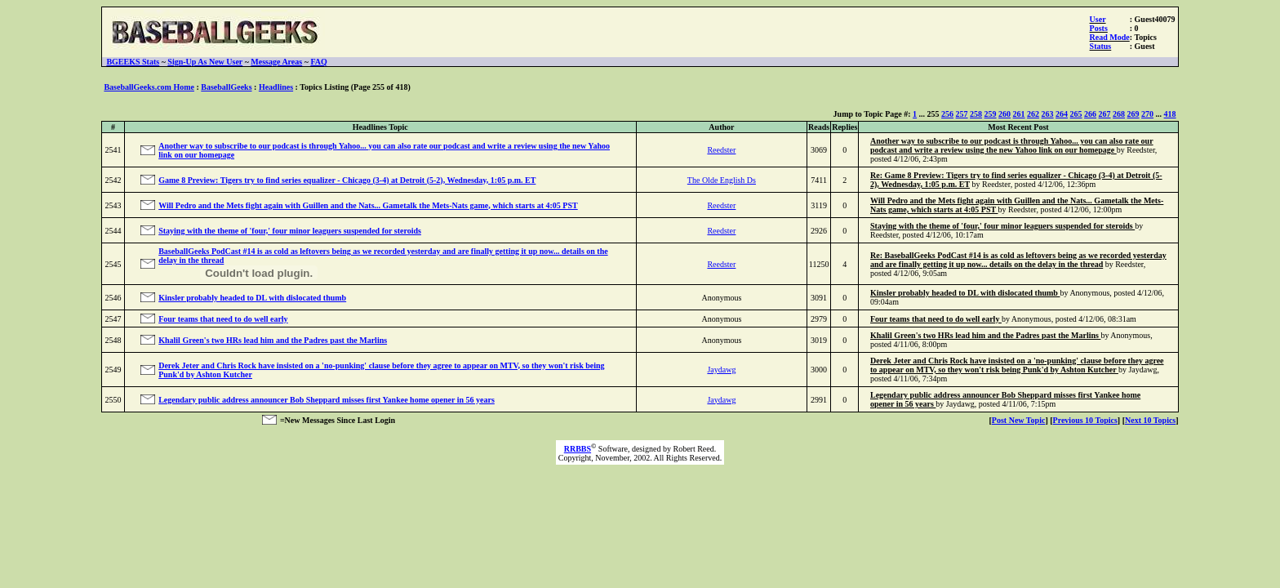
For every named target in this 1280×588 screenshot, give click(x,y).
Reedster (721, 149)
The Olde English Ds (721, 180)
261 (1019, 113)
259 (990, 113)
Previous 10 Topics (1085, 420)
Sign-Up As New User (204, 61)
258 (976, 113)
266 (1090, 113)
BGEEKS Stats (132, 61)
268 (1119, 113)
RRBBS (577, 448)
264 (1062, 113)
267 (1105, 113)
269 (1133, 113)
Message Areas (276, 61)
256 (947, 113)
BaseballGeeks (226, 86)
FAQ (318, 61)
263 (1048, 113)
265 (1076, 113)
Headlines (276, 86)
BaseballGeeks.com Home (149, 86)
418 (1170, 113)
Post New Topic (1019, 420)
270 (1147, 113)
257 (962, 113)
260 (1004, 113)
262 (1033, 113)
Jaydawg (721, 369)
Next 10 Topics (1150, 420)
